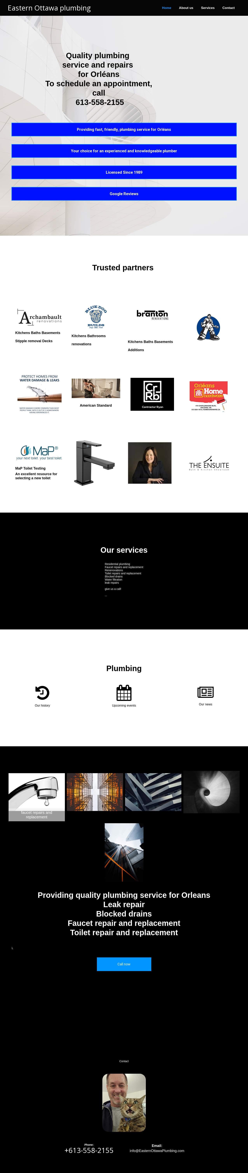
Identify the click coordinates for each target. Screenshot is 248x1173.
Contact (228, 8)
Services (208, 8)
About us (186, 8)
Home (166, 8)
